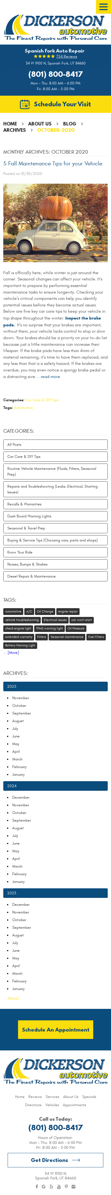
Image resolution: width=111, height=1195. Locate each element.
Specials (89, 1096)
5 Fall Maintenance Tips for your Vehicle (52, 163)
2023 (11, 893)
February (19, 767)
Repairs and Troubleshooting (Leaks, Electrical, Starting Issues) (52, 489)
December (21, 797)
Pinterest (66, 1187)
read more (50, 376)
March (17, 759)
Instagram (73, 1187)
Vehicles (52, 1105)
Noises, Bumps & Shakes (27, 564)
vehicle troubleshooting (22, 620)
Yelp (51, 1187)
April (16, 751)
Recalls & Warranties (24, 504)
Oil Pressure (76, 628)
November (20, 698)
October (19, 705)
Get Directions (49, 1160)
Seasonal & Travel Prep (26, 528)
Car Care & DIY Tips (42, 400)
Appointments (74, 1105)
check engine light (18, 628)
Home (10, 123)
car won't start (81, 620)
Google (44, 1187)
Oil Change (45, 611)
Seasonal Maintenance (67, 637)
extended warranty (18, 637)
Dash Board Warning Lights (29, 516)
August (18, 721)
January (18, 774)
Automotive (23, 407)
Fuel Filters (96, 637)
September (21, 713)
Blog (69, 123)
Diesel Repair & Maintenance (31, 576)
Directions (33, 1105)
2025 (11, 686)
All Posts (14, 444)
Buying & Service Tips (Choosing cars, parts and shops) (52, 540)
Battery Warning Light (20, 645)
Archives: (15, 673)
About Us (40, 123)
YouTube (59, 1187)
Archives (14, 130)
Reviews (35, 1096)
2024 (11, 786)
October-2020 (55, 130)
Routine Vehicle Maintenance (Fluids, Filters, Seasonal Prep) (51, 471)
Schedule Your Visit (62, 103)
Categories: (18, 431)
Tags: (9, 600)
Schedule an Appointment (55, 1029)
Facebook (37, 1187)
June (16, 736)
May (15, 744)
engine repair (68, 611)
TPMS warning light (49, 628)
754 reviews (66, 56)
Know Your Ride (20, 552)
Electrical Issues (55, 620)
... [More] (11, 652)
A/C (29, 611)
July (15, 728)
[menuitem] (20, 1097)
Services (52, 1096)
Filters (41, 637)
